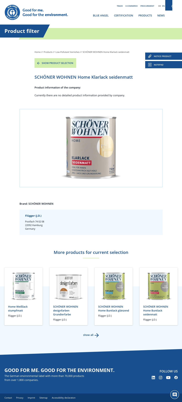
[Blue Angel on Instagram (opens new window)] (160, 377)
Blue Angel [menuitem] (101, 15)
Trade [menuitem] (120, 6)
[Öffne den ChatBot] (174, 394)
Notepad (158, 64)
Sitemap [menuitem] (44, 397)
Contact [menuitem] (8, 397)
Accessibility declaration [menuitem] (65, 397)
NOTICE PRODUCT (162, 56)
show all (88, 335)
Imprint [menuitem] (32, 397)
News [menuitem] (161, 15)
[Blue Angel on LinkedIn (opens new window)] (153, 377)
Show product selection (57, 63)
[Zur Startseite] (39, 12)
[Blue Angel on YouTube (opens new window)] (168, 377)
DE (159, 6)
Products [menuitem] (145, 15)
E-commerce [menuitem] (132, 6)
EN (163, 6)
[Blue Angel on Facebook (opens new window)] (176, 377)
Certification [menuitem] (123, 15)
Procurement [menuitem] (147, 6)
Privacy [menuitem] (20, 397)
